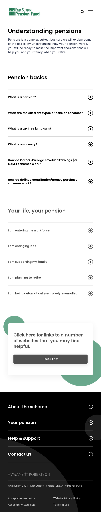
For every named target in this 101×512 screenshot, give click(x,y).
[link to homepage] (29, 474)
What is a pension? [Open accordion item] (47, 97)
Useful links (50, 361)
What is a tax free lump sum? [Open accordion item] (47, 129)
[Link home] (24, 11)
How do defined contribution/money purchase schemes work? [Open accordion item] (47, 182)
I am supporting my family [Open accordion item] (47, 264)
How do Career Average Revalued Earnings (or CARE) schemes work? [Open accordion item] (47, 162)
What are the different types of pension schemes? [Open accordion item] (47, 113)
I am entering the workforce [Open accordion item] (47, 232)
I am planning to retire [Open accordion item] (47, 279)
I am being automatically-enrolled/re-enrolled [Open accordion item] (47, 295)
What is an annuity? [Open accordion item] (47, 144)
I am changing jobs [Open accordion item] (47, 248)
